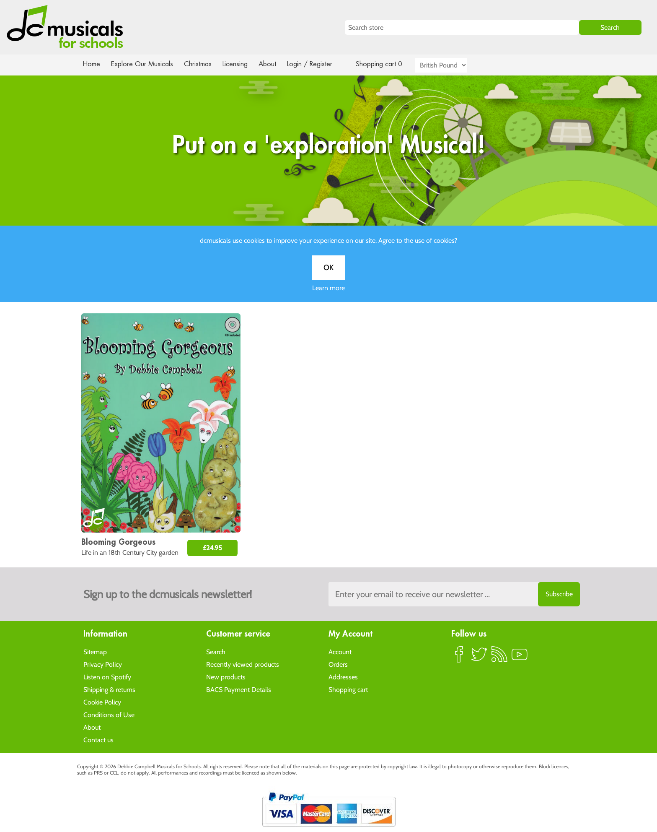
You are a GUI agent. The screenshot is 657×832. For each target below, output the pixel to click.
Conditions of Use (109, 714)
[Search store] (462, 27)
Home (92, 64)
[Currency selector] (451, 65)
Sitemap (95, 651)
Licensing (241, 64)
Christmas (201, 64)
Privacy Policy (102, 664)
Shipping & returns (109, 689)
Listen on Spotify (107, 677)
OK (328, 275)
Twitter (479, 658)
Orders (338, 664)
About (275, 64)
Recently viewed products (242, 664)
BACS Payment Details (238, 689)
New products (226, 677)
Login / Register (318, 64)
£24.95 (212, 548)
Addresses (343, 677)
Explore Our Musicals (143, 64)
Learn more (328, 296)
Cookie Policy (102, 702)
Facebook (459, 658)
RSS (499, 658)
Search (215, 651)
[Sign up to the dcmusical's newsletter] (454, 594)
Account (340, 651)
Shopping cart (348, 689)
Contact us (98, 740)
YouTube (520, 658)
